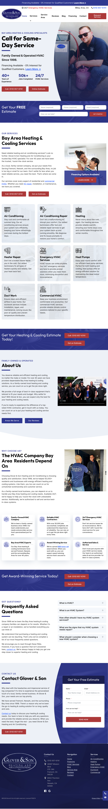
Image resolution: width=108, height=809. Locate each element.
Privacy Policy (96, 798)
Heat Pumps (95, 765)
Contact (83, 16)
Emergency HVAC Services (40, 8)
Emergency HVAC (97, 767)
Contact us (6, 714)
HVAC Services (73, 765)
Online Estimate (38, 89)
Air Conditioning (96, 759)
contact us (11, 650)
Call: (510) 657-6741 (14, 89)
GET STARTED (97, 114)
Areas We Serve (12, 421)
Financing (73, 16)
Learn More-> (80, 3)
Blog (64, 16)
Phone (68, 699)
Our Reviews (33, 421)
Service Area (44, 16)
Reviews (56, 16)
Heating (93, 762)
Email (86, 689)
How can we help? (72, 709)
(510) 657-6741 (99, 8)
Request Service (97, 16)
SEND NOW (83, 720)
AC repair (28, 184)
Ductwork (94, 770)
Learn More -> (33, 69)
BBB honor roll (63, 547)
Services (33, 16)
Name (68, 689)
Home (24, 16)
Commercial (95, 773)
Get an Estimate (39, 194)
